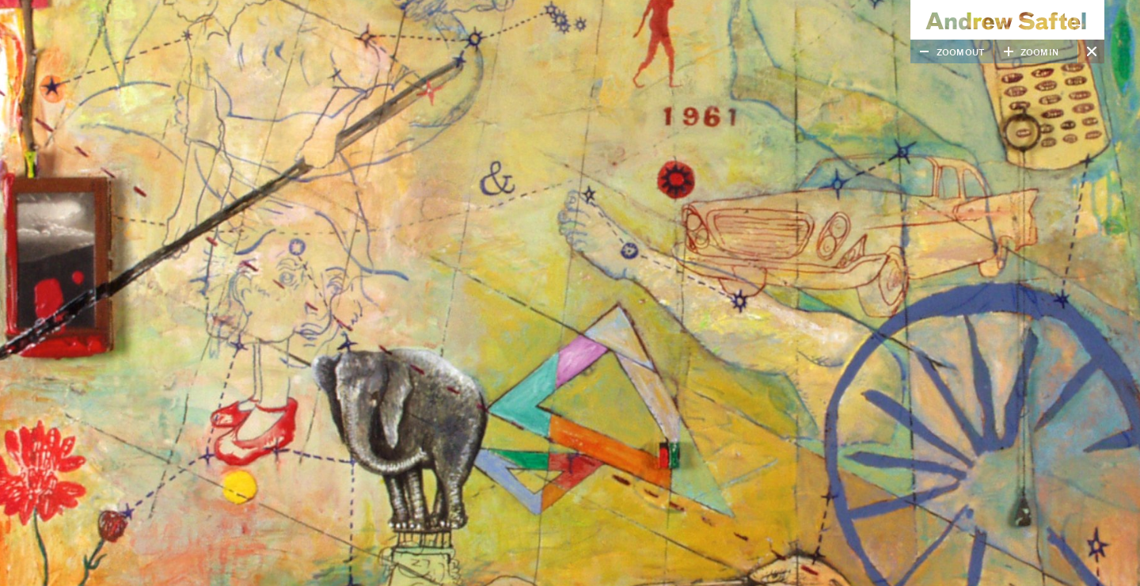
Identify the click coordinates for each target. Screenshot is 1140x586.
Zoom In (1039, 53)
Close (1091, 51)
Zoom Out (961, 53)
